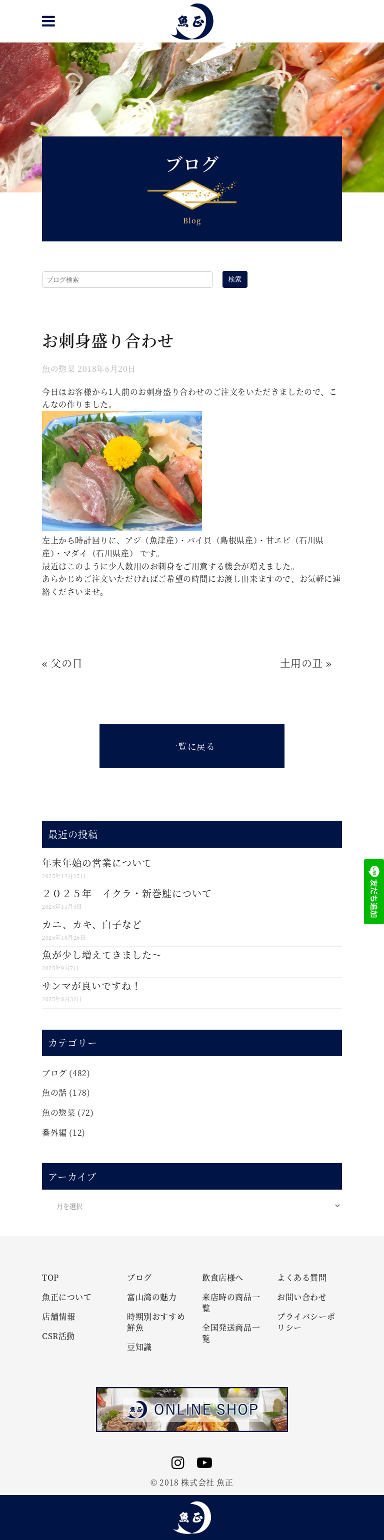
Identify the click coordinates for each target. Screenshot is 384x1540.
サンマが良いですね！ (92, 985)
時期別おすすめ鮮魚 (156, 1322)
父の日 (66, 662)
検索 (235, 279)
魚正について (67, 1297)
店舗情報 (58, 1316)
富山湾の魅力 (152, 1297)
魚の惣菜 (58, 368)
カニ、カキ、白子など (92, 924)
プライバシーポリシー (306, 1322)
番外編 (54, 1132)
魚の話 (54, 1092)
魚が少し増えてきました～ (102, 954)
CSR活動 (58, 1336)
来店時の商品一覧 (231, 1303)
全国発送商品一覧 (231, 1333)
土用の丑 (301, 662)
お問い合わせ (302, 1297)
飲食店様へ (223, 1277)
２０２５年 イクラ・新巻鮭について (127, 893)
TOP (50, 1277)
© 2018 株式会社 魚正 (191, 1482)
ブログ (54, 1073)
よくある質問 (302, 1277)
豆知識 (139, 1347)
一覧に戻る (192, 746)
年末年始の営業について (97, 862)
